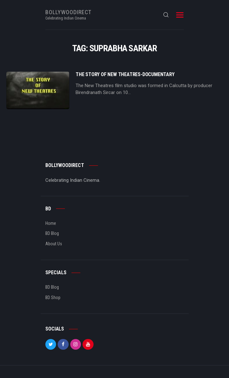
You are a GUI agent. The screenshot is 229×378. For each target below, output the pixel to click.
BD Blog (52, 233)
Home (50, 223)
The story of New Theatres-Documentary (125, 74)
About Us (53, 243)
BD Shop (52, 297)
